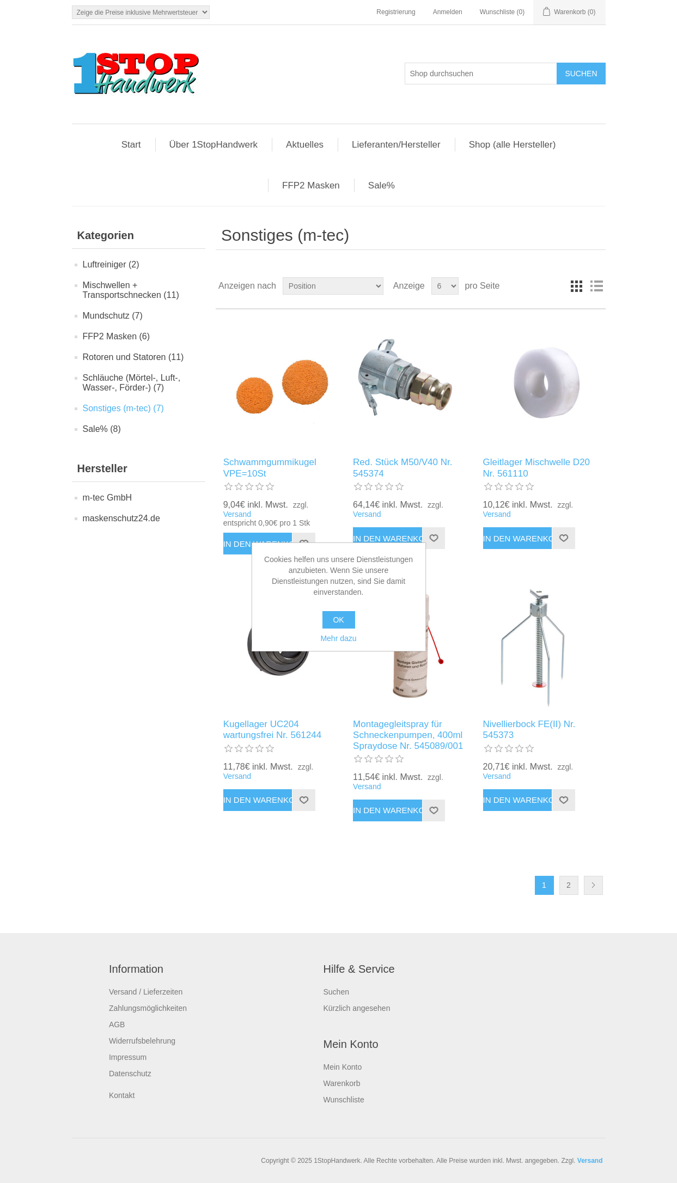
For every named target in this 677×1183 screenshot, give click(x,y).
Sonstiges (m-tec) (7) (123, 408)
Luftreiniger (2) (111, 264)
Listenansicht (596, 286)
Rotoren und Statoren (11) (133, 357)
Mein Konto (342, 1067)
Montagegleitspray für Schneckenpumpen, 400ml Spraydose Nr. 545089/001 (408, 735)
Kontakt (122, 1095)
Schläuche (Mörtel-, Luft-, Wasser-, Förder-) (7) (132, 382)
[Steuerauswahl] (141, 12)
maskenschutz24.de (121, 518)
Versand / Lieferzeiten (145, 991)
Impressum (128, 1057)
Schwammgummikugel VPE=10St (269, 467)
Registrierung (395, 12)
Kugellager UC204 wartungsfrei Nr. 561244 (272, 729)
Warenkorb (341, 1083)
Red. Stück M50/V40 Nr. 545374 (402, 467)
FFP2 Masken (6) (116, 336)
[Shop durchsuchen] (481, 73)
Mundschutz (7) (113, 315)
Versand (237, 514)
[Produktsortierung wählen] (333, 286)
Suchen (336, 991)
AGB (117, 1024)
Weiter (593, 885)
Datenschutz (130, 1073)
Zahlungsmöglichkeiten (148, 1008)
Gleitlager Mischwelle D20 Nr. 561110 (536, 467)
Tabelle (576, 286)
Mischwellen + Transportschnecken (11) (131, 290)
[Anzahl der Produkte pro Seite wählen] (445, 286)
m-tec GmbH (107, 497)
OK (338, 619)
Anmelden (447, 12)
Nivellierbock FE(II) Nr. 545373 (529, 729)
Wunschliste (343, 1099)
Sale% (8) (102, 429)
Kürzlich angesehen (356, 1008)
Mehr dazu (338, 638)
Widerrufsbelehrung (142, 1040)
